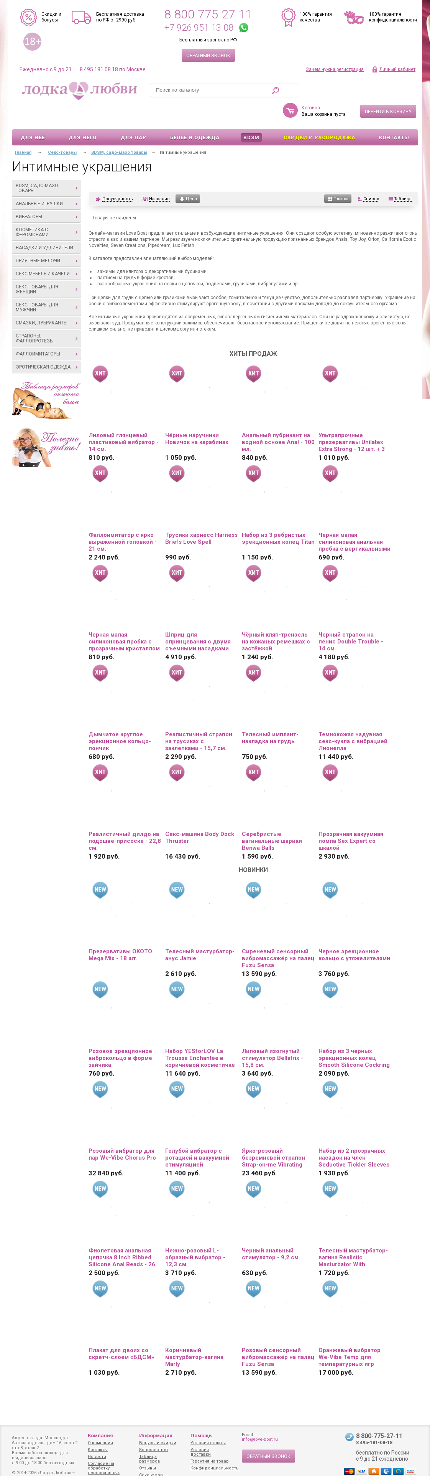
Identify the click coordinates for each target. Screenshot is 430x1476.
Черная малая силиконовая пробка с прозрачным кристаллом (124, 619)
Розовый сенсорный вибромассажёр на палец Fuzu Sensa (278, 1335)
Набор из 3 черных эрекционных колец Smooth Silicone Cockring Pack (354, 1035)
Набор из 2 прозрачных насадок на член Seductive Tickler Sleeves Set (353, 1135)
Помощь (201, 1435)
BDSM (251, 115)
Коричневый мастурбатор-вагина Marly (194, 1335)
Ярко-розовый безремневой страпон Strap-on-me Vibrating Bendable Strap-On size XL (274, 1135)
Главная (23, 130)
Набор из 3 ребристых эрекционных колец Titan (278, 516)
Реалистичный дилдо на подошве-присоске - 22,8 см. (125, 818)
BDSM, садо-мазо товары (46, 166)
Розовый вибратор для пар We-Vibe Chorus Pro (122, 1132)
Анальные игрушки (46, 181)
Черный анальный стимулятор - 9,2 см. (271, 1232)
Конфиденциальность (214, 1468)
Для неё (33, 115)
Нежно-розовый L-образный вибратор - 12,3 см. (195, 1235)
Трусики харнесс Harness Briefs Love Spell (201, 516)
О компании (100, 1442)
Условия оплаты (208, 1442)
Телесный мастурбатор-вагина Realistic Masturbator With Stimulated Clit (353, 1235)
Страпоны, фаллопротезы (46, 316)
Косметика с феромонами (46, 210)
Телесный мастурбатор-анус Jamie (200, 933)
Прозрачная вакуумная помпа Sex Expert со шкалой (350, 818)
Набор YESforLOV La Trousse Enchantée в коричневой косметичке (200, 1035)
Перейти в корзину (388, 89)
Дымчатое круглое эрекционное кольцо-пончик (120, 719)
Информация (155, 1435)
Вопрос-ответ (153, 1449)
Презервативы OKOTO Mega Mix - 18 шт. (120, 933)
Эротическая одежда (46, 344)
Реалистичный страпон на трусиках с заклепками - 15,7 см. (198, 719)
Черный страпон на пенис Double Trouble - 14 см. (350, 619)
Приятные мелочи (46, 238)
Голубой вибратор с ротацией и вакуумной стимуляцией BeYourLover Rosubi (197, 1135)
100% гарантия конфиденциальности (393, 17)
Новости (97, 1456)
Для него (83, 115)
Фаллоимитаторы (46, 331)
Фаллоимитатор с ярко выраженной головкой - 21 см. (123, 519)
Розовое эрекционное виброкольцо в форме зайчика (120, 1035)
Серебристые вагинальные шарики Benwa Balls (272, 818)
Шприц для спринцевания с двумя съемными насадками (198, 619)
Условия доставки (200, 1452)
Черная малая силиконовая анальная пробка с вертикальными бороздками (354, 519)
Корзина (311, 85)
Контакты (394, 115)
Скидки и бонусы (51, 17)
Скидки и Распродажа (319, 115)
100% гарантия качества (316, 17)
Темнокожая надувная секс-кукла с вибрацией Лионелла (352, 719)
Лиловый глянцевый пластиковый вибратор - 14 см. (124, 420)
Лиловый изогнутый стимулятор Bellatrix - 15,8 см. (272, 1035)
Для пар (133, 115)
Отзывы (147, 1468)
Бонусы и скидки (157, 1442)
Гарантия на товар (209, 1461)
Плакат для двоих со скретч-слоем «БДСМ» (121, 1331)
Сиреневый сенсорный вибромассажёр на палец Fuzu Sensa (278, 936)
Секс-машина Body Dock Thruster (199, 815)
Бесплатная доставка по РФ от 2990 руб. (120, 17)
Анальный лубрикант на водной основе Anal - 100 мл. (278, 420)
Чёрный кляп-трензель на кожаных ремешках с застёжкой (276, 619)
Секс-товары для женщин (46, 267)
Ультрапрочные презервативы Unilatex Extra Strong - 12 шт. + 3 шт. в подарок (351, 420)
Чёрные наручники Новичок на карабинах (196, 416)
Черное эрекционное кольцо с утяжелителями (354, 933)
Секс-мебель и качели (46, 251)
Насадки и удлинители (44, 225)
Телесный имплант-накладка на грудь (270, 715)
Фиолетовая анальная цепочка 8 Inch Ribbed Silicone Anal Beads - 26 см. (122, 1235)
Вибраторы (46, 194)
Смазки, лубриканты (46, 300)
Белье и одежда (195, 115)
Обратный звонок (208, 55)
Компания (100, 1435)
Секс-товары (62, 130)
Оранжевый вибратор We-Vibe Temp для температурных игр (349, 1335)
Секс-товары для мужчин (46, 285)
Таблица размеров (149, 1459)
